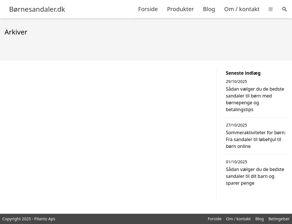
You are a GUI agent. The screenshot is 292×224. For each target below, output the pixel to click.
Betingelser (279, 218)
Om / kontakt (241, 9)
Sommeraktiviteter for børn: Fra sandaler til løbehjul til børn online (256, 139)
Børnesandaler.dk (37, 9)
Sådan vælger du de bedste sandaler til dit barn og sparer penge (255, 176)
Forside (148, 9)
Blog (209, 9)
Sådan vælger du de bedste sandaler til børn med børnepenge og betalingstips (255, 99)
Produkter (180, 9)
